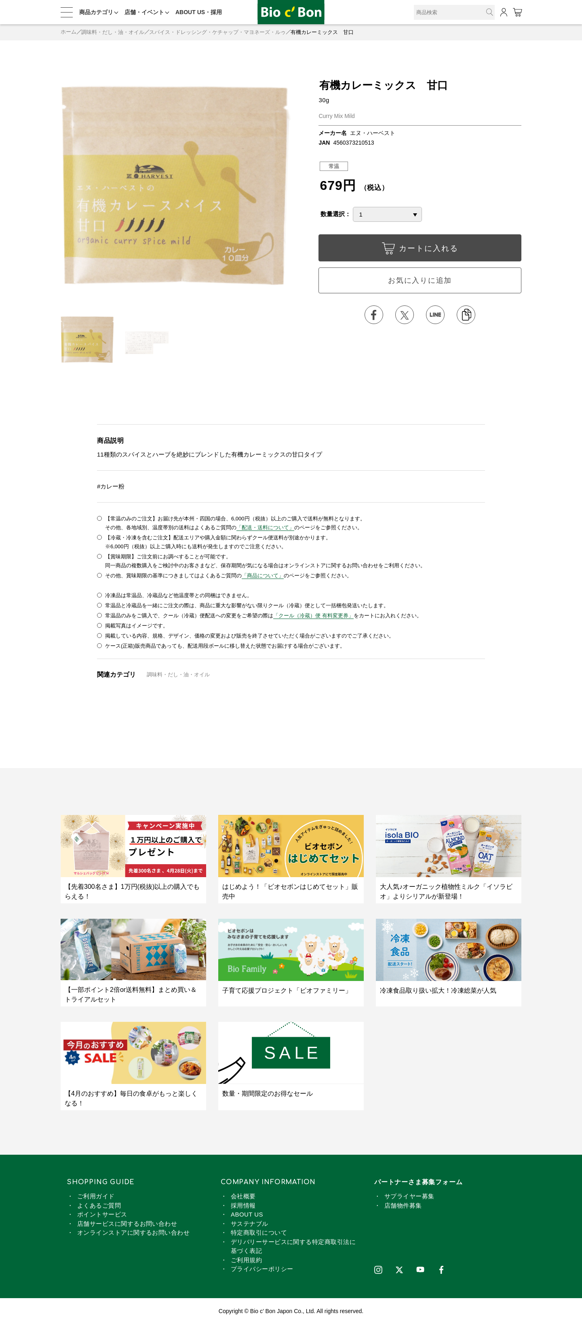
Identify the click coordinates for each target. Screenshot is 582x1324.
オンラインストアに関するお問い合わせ (133, 1232)
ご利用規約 (246, 1259)
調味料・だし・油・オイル (112, 32)
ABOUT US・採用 (198, 12)
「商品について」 (263, 575)
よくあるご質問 (99, 1205)
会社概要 (243, 1196)
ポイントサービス (102, 1214)
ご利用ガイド (96, 1196)
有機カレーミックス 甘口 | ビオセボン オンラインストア (291, 12)
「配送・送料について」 (265, 527)
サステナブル (249, 1223)
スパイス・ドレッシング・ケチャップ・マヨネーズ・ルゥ (217, 32)
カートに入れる (420, 250)
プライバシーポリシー (262, 1268)
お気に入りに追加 (420, 280)
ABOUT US (247, 1214)
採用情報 (243, 1205)
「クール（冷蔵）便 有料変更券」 (313, 615)
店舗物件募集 (403, 1205)
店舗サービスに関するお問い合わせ (127, 1223)
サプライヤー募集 (409, 1196)
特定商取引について (259, 1232)
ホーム (68, 32)
